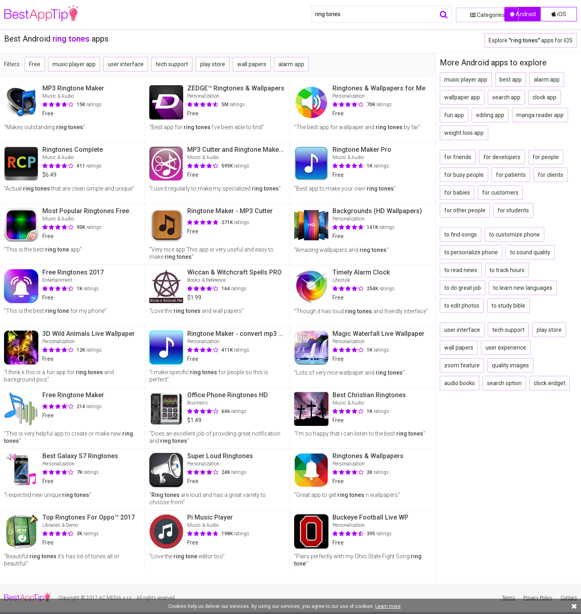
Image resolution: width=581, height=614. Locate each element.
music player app (74, 64)
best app (510, 79)
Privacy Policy (537, 598)
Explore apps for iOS (531, 40)
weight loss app (464, 133)
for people (546, 157)
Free (34, 64)
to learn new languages (522, 288)
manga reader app (540, 115)
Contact (568, 598)
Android (523, 14)
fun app (454, 115)
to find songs (460, 234)
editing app (490, 115)
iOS (559, 14)
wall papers (251, 64)
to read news (460, 270)
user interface (126, 64)
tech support (172, 64)
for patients (511, 175)
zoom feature (462, 365)
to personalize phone (471, 252)
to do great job (462, 288)
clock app (544, 97)
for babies (457, 192)
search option (504, 383)
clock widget (549, 383)
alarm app (291, 64)
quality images (510, 365)
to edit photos (461, 305)
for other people (464, 210)
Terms (508, 598)
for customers (500, 192)
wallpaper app (462, 97)
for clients (550, 175)
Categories (478, 14)
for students (513, 210)
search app (506, 97)
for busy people (464, 175)
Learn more (388, 606)
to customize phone (514, 234)
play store (212, 64)
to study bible (508, 305)
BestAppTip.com (45, 14)
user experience (505, 347)
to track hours (507, 270)
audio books (459, 383)
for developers (501, 157)
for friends (457, 157)
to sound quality (530, 252)
